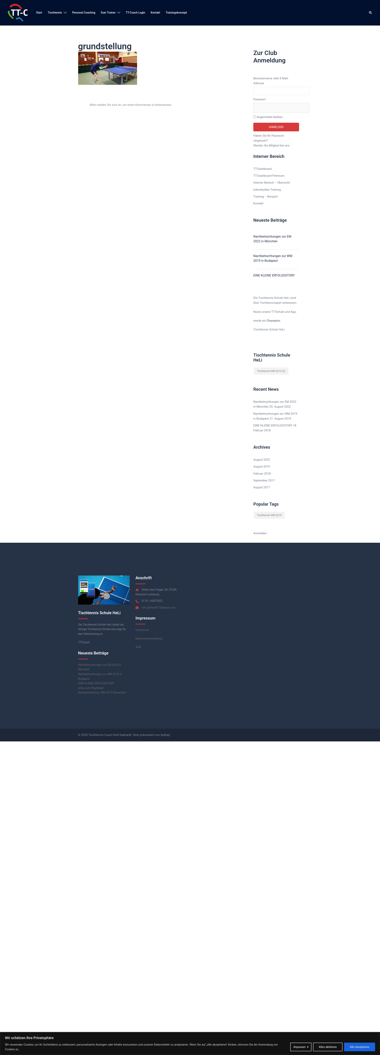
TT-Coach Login (135, 12)
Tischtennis (55, 12)
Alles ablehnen (328, 1047)
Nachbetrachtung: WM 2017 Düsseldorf (102, 692)
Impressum (142, 629)
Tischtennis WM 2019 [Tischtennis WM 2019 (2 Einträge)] (271, 371)
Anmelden (260, 533)
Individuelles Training (267, 189)
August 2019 (261, 466)
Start (39, 12)
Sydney (165, 735)
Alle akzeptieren (359, 1047)
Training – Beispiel (265, 196)
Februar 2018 (262, 473)
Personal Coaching (83, 12)
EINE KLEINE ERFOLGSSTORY (274, 275)
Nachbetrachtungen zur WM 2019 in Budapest (272, 258)
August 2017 (261, 487)
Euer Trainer (108, 12)
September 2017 (264, 480)
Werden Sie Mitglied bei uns (271, 145)
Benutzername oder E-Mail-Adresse (271, 81)
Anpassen (299, 1047)
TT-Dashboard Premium (268, 176)
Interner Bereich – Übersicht (271, 182)
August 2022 (261, 459)
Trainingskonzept (176, 12)
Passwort (259, 99)
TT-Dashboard (262, 169)
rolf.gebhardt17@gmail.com (159, 607)
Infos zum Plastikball (91, 688)
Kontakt (155, 12)
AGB (138, 647)
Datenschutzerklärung (149, 638)
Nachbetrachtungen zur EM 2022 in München (272, 239)
